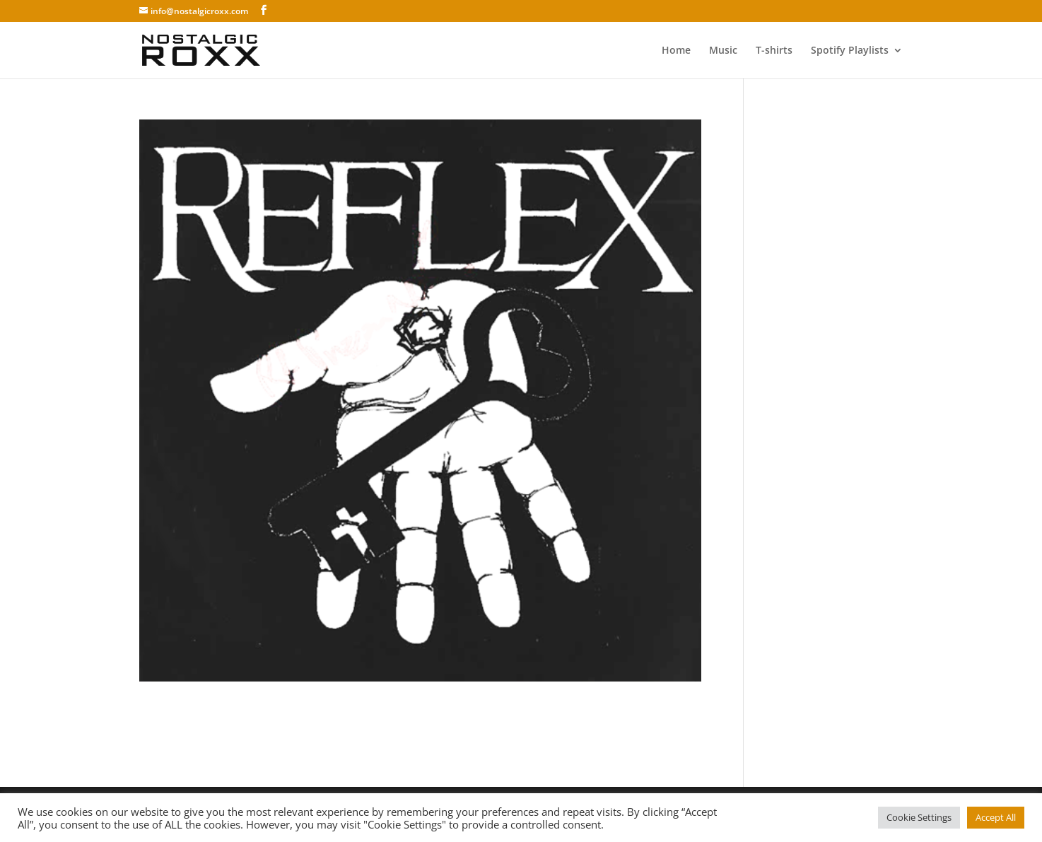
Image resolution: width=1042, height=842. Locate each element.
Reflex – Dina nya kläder (242, 712)
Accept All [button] (996, 817)
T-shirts (774, 51)
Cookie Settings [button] (919, 817)
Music (723, 51)
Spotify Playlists (850, 51)
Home (676, 51)
